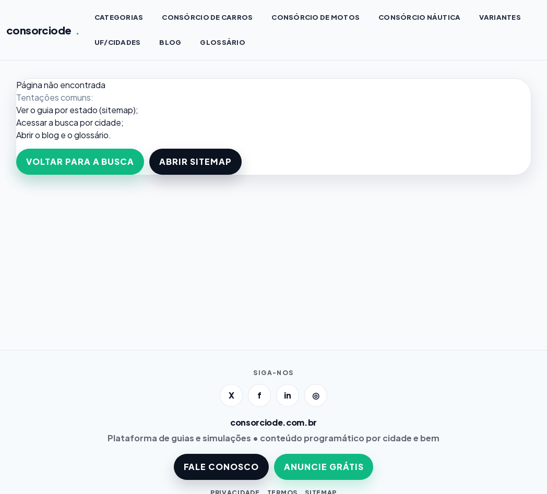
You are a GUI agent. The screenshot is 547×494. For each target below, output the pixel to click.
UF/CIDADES (117, 42)
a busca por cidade (85, 122)
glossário (91, 134)
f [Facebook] (259, 395)
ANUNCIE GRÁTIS (323, 466)
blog (50, 134)
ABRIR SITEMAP (195, 161)
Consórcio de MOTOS (315, 17)
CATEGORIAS (119, 17)
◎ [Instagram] (315, 395)
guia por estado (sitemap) (86, 109)
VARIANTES (499, 17)
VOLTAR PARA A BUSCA (80, 161)
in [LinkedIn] (287, 395)
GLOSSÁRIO (222, 42)
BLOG (170, 42)
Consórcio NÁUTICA (419, 17)
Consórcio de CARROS (207, 17)
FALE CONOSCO (221, 466)
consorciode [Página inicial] (43, 30)
